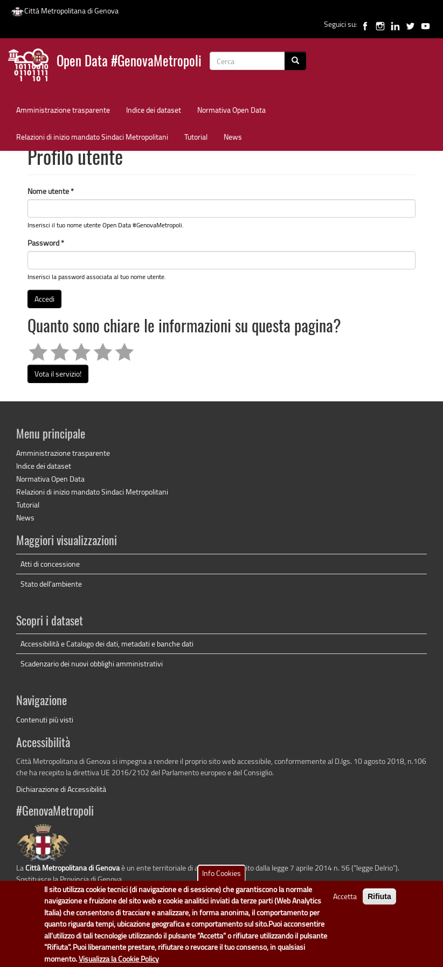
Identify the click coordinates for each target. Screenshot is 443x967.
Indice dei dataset (153, 110)
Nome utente (50, 191)
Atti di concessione (50, 564)
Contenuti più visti (44, 719)
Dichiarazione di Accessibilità (61, 789)
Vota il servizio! (57, 373)
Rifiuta (379, 897)
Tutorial (195, 136)
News (233, 136)
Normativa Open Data (231, 110)
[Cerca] (295, 61)
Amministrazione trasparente (63, 110)
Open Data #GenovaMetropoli (129, 62)
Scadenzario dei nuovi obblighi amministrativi (91, 663)
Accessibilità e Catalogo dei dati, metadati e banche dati (106, 643)
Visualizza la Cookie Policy (119, 959)
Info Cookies (221, 873)
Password (45, 243)
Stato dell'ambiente (51, 584)
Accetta (345, 897)
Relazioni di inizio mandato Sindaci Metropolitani (92, 136)
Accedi (44, 299)
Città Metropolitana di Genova (65, 10)
